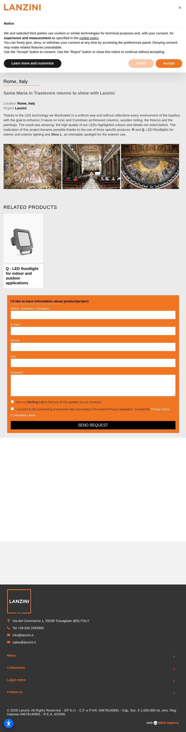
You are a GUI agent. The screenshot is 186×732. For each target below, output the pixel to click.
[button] (180, 7)
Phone (15, 340)
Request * (17, 372)
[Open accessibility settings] (8, 723)
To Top (93, 633)
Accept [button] (169, 63)
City (13, 356)
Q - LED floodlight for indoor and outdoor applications (22, 276)
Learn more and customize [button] (32, 63)
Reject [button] (141, 63)
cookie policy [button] (89, 38)
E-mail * (16, 324)
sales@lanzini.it (24, 538)
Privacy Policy (160, 409)
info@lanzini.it (23, 531)
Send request (93, 425)
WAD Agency (168, 619)
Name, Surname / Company (30, 308)
